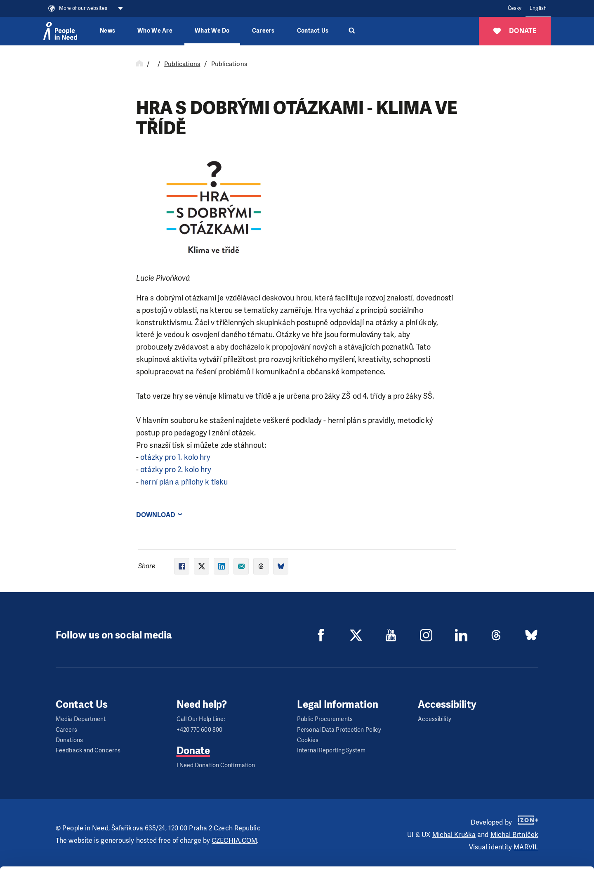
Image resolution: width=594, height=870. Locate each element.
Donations (69, 740)
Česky (515, 8)
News (107, 31)
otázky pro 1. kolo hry (175, 457)
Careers (263, 31)
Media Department (81, 719)
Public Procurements (325, 719)
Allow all (525, 811)
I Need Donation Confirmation (216, 765)
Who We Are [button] (154, 31)
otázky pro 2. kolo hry (175, 470)
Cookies (307, 740)
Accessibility (434, 719)
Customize (525, 831)
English (538, 8)
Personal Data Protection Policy (339, 730)
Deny (525, 852)
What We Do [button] (212, 31)
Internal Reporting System (331, 750)
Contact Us (313, 31)
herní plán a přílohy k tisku (184, 482)
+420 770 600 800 (200, 730)
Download (155, 515)
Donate (193, 750)
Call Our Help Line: (201, 719)
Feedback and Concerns (88, 750)
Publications (182, 64)
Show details (127, 859)
